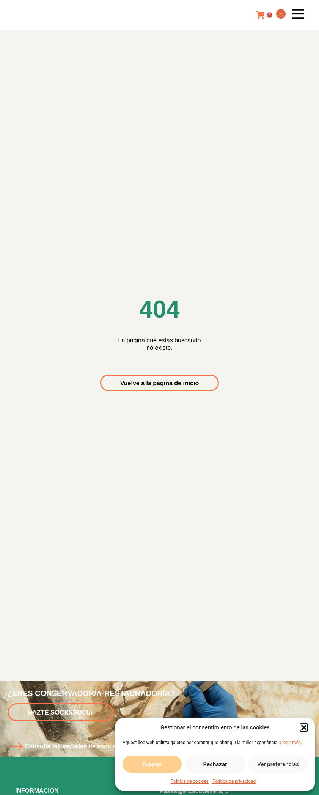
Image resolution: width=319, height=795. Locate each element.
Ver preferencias (278, 764)
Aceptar (152, 764)
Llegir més (290, 742)
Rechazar (215, 764)
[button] (304, 727)
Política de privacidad (234, 781)
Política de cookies (190, 781)
